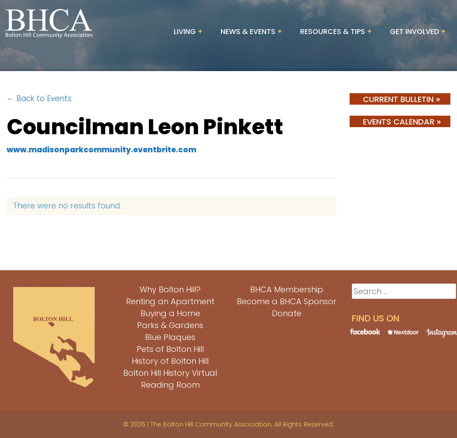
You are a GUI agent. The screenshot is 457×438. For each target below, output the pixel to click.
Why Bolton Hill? (170, 289)
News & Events (248, 31)
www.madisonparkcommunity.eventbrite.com (101, 149)
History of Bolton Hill (170, 360)
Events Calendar (402, 121)
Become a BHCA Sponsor (286, 301)
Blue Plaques (170, 337)
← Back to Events (39, 98)
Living (185, 31)
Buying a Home (170, 313)
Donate (286, 313)
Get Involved (414, 31)
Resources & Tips (332, 31)
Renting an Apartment (170, 301)
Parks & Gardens (170, 325)
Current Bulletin (401, 99)
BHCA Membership (286, 289)
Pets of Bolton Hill (170, 349)
